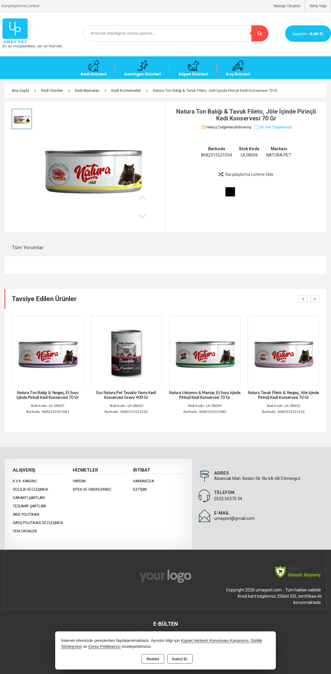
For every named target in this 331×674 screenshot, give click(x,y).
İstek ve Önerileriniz (92, 489)
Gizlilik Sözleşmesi (30, 489)
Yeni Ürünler (25, 531)
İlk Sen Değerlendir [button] (273, 127)
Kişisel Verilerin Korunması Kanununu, (215, 640)
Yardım (79, 481)
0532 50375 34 (228, 498)
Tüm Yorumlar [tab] (28, 247)
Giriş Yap (318, 6)
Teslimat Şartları (29, 506)
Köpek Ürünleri (193, 68)
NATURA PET (278, 155)
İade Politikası (26, 514)
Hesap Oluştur (287, 6)
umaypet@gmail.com (234, 518)
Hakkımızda (143, 481)
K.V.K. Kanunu (25, 481)
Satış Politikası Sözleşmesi (38, 523)
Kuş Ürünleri (238, 68)
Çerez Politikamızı (104, 646)
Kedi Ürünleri (93, 68)
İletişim (140, 489)
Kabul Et (180, 659)
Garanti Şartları (29, 498)
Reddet (152, 659)
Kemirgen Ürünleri (142, 68)
